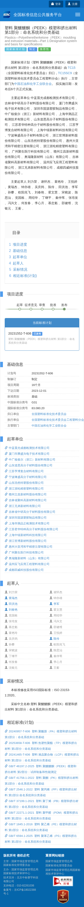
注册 (73, 4)
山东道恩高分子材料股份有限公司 (28, 465)
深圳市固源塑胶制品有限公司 (26, 517)
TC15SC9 (65, 73)
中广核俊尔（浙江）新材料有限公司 (30, 459)
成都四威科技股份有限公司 (24, 570)
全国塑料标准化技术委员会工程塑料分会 (58, 419)
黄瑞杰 (11, 598)
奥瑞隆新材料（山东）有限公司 (27, 558)
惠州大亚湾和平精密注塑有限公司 (28, 546)
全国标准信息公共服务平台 (32, 14)
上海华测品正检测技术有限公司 (27, 523)
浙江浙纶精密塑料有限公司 (24, 488)
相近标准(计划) (25, 276)
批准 (53, 305)
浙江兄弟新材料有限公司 (23, 506)
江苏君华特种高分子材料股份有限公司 (31, 529)
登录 (56, 4)
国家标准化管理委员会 (58, 865)
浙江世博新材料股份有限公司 (26, 541)
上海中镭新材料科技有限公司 (26, 535)
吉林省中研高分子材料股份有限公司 (30, 511)
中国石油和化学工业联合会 (33, 84)
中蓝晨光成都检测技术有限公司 (27, 448)
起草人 (18, 263)
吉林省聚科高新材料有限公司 (26, 500)
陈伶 (54, 638)
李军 (54, 603)
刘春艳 (11, 609)
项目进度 (20, 244)
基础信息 (20, 251)
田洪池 (11, 603)
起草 (20, 305)
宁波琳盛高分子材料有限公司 (26, 477)
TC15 (71, 67)
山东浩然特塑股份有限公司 (24, 482)
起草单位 (20, 257)
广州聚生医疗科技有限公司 (24, 552)
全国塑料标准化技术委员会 (49, 414)
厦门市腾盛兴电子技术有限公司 (27, 453)
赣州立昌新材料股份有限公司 (26, 494)
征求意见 (31, 305)
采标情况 (20, 269)
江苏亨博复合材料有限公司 (24, 471)
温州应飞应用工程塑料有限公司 (27, 564)
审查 (42, 305)
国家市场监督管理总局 (58, 861)
